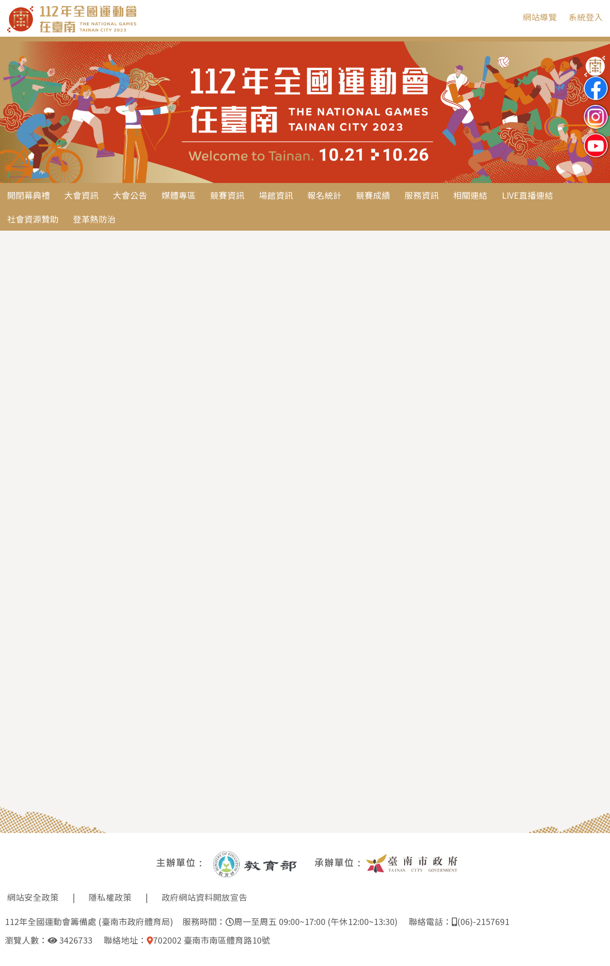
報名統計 (324, 195)
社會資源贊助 (33, 219)
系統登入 (586, 17)
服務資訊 (422, 195)
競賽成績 (373, 195)
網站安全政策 (33, 897)
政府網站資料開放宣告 (204, 897)
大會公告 (130, 195)
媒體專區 (179, 195)
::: (508, 17)
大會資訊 (81, 195)
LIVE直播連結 (527, 195)
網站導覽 (540, 17)
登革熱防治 (94, 219)
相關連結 (470, 195)
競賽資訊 (227, 195)
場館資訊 (276, 195)
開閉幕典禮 (28, 195)
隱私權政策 (110, 897)
